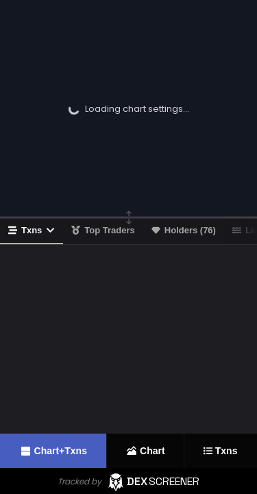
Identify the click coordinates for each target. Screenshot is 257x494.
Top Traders (102, 230)
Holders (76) (183, 230)
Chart (145, 451)
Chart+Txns (53, 451)
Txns (31, 230)
